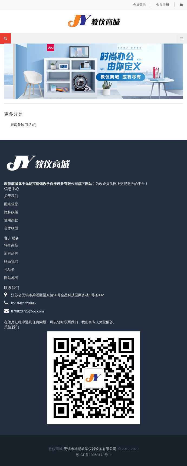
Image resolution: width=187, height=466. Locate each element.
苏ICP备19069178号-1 (93, 455)
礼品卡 (9, 270)
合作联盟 (11, 228)
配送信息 (11, 204)
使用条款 (11, 220)
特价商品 (11, 245)
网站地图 (11, 278)
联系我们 (11, 261)
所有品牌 (11, 253)
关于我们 (11, 196)
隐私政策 (11, 212)
